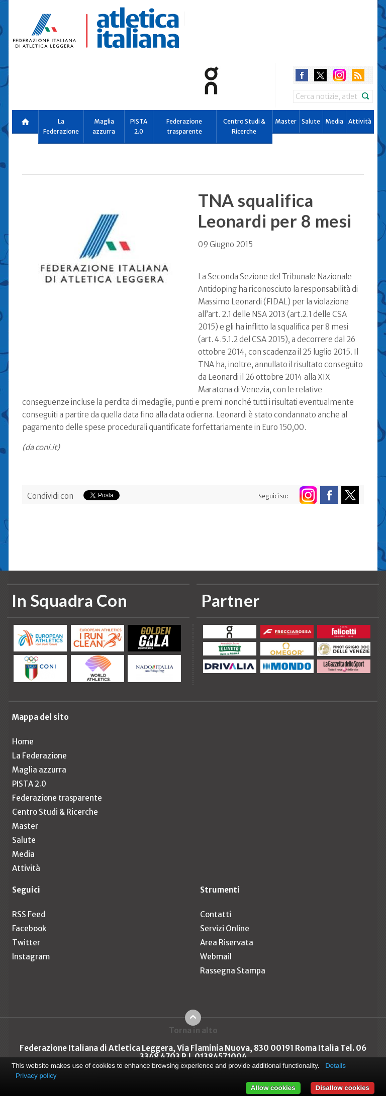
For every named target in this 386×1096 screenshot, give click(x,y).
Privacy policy (36, 1075)
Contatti (215, 914)
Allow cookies (273, 1087)
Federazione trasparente (184, 126)
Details (335, 1065)
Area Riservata (226, 942)
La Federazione (61, 126)
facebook (302, 75)
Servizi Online (224, 928)
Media (334, 121)
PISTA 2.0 (138, 126)
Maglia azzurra (103, 126)
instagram (339, 75)
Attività (359, 121)
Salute (311, 121)
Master (286, 121)
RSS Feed (28, 914)
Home (23, 741)
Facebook (29, 928)
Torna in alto (193, 1030)
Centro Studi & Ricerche (244, 126)
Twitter (26, 942)
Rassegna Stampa (232, 970)
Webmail (216, 956)
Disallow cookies (342, 1087)
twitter (320, 75)
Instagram (31, 956)
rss (358, 75)
